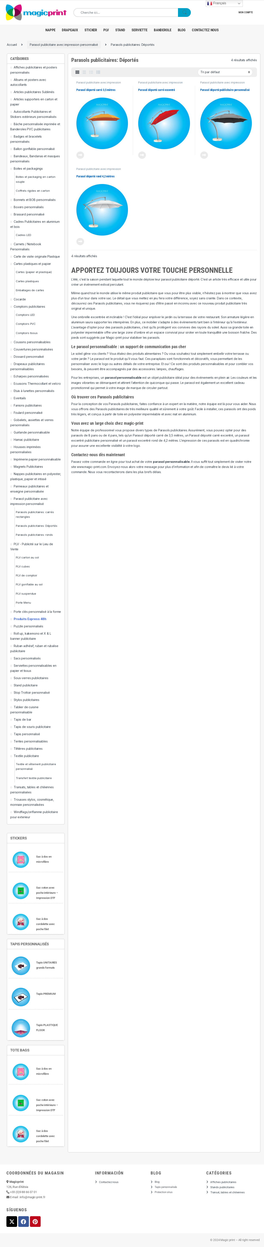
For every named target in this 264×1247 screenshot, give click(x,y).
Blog (181, 30)
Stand (120, 30)
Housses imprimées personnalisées (25, 449)
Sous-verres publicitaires (31, 678)
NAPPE (50, 30)
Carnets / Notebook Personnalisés (25, 246)
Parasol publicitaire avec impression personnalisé (64, 44)
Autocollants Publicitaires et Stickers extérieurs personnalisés (33, 114)
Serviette (139, 30)
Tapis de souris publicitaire (32, 727)
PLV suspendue (26, 593)
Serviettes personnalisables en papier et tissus (33, 668)
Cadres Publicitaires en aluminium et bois (34, 224)
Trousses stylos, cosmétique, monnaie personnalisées (32, 802)
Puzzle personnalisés (28, 626)
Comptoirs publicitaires (29, 306)
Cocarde (20, 299)
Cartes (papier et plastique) (34, 272)
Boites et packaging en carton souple (35, 179)
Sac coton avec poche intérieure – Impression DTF (47, 893)
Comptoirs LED (25, 314)
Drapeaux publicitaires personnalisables (27, 366)
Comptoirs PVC (26, 323)
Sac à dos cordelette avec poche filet (45, 924)
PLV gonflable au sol (29, 584)
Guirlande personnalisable (32, 432)
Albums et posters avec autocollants (28, 82)
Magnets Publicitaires (28, 466)
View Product (80, 155)
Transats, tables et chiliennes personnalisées (32, 789)
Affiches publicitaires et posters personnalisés (33, 69)
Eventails (20, 398)
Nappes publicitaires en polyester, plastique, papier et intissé (35, 476)
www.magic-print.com (91, 467)
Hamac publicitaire (26, 439)
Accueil (12, 44)
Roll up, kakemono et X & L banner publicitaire (30, 636)
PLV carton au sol (27, 557)
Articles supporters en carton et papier (33, 101)
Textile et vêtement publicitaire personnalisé (36, 766)
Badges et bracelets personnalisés (26, 139)
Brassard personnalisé (29, 214)
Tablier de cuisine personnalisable (24, 709)
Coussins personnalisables (32, 342)
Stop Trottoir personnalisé (32, 692)
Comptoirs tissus (27, 333)
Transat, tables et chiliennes (227, 1192)
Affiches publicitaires (223, 1182)
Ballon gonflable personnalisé (34, 149)
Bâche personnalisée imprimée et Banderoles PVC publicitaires (35, 126)
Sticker (91, 30)
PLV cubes (23, 566)
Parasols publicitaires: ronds (34, 534)
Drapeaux (70, 30)
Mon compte (246, 12)
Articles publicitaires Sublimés (34, 92)
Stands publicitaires (222, 1187)
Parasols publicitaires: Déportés (36, 525)
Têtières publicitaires (28, 748)
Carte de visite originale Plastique (37, 256)
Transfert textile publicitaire (34, 778)
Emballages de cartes (30, 290)
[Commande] (225, 72)
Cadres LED (23, 235)
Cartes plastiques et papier (32, 264)
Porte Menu (23, 602)
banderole (162, 30)
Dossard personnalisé (29, 356)
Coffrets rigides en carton (33, 190)
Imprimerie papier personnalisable (37, 459)
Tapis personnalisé (27, 734)
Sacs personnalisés (27, 658)
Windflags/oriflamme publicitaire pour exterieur (34, 814)
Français (216, 3)
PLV (106, 30)
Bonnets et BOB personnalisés (35, 200)
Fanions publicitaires (28, 405)
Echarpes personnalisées (31, 376)
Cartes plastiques (27, 281)
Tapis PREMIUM (45, 993)
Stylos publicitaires (26, 700)
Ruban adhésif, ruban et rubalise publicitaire (34, 648)
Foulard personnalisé (28, 412)
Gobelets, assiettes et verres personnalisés (31, 422)
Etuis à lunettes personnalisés (34, 391)
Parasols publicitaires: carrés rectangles (35, 514)
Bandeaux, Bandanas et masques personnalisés (35, 158)
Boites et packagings (28, 168)
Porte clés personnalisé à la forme (37, 611)
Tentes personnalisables (31, 741)
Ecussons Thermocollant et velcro (37, 383)
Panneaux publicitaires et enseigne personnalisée (29, 488)
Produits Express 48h (30, 619)
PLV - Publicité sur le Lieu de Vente (31, 546)
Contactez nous (205, 30)
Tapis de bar (22, 719)
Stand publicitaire (25, 685)
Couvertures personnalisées (33, 349)
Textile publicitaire (26, 756)
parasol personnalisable (171, 461)
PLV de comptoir (26, 575)
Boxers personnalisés (29, 207)
